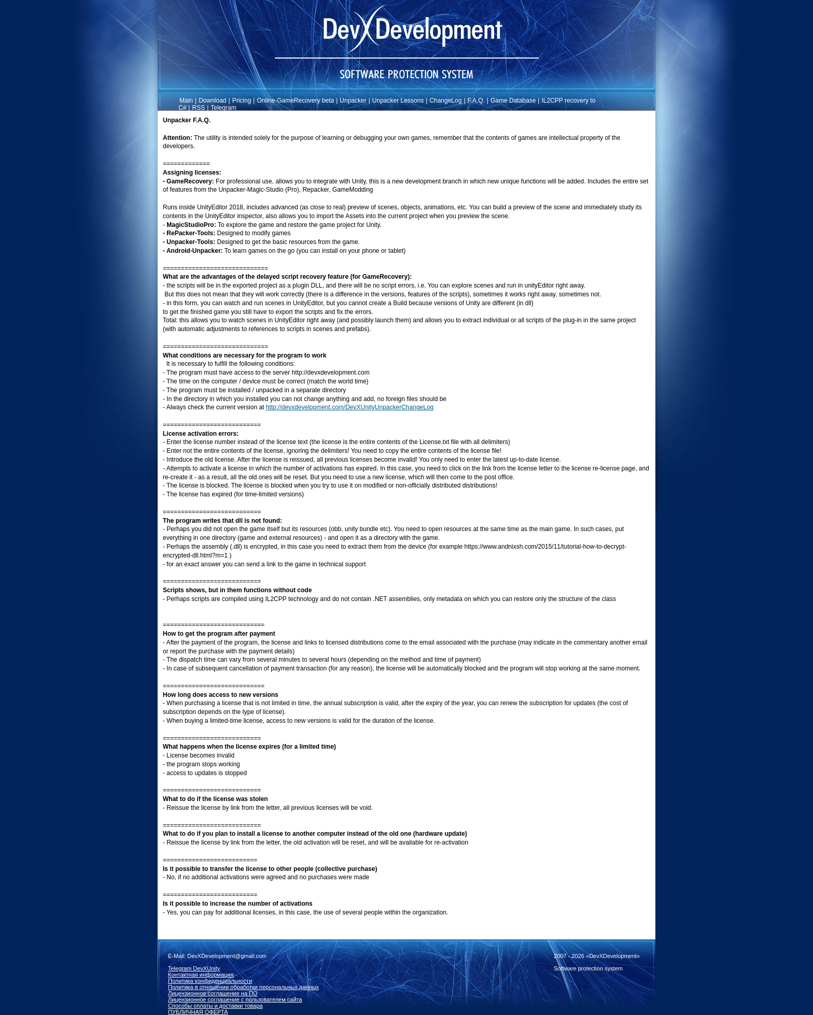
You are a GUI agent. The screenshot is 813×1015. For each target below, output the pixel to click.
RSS (198, 107)
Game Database (513, 100)
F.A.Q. (476, 100)
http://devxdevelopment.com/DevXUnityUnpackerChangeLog (350, 407)
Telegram (223, 107)
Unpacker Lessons (398, 100)
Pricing (241, 100)
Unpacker (353, 100)
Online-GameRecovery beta (295, 100)
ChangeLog (445, 100)
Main (186, 100)
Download (212, 100)
